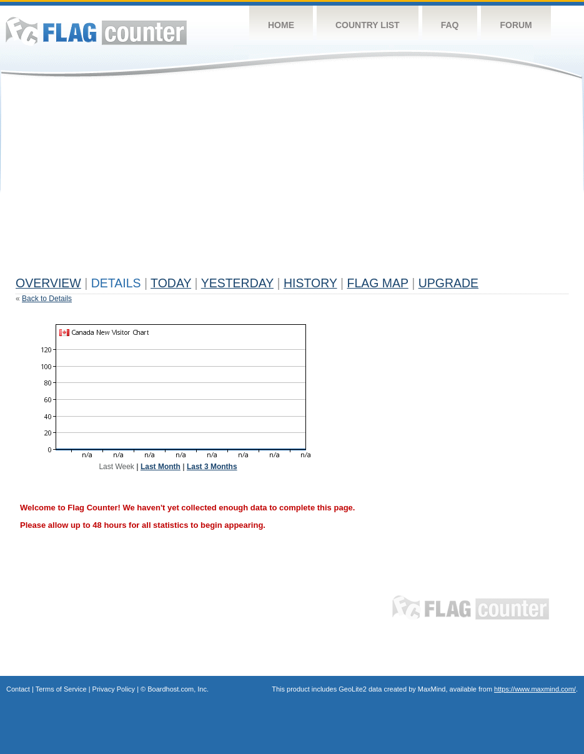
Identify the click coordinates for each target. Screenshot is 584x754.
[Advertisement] (235, 182)
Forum (516, 25)
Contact (18, 689)
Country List (367, 25)
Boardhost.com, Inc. (178, 689)
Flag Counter (96, 31)
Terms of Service (61, 689)
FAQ (450, 25)
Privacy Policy (113, 689)
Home (281, 25)
